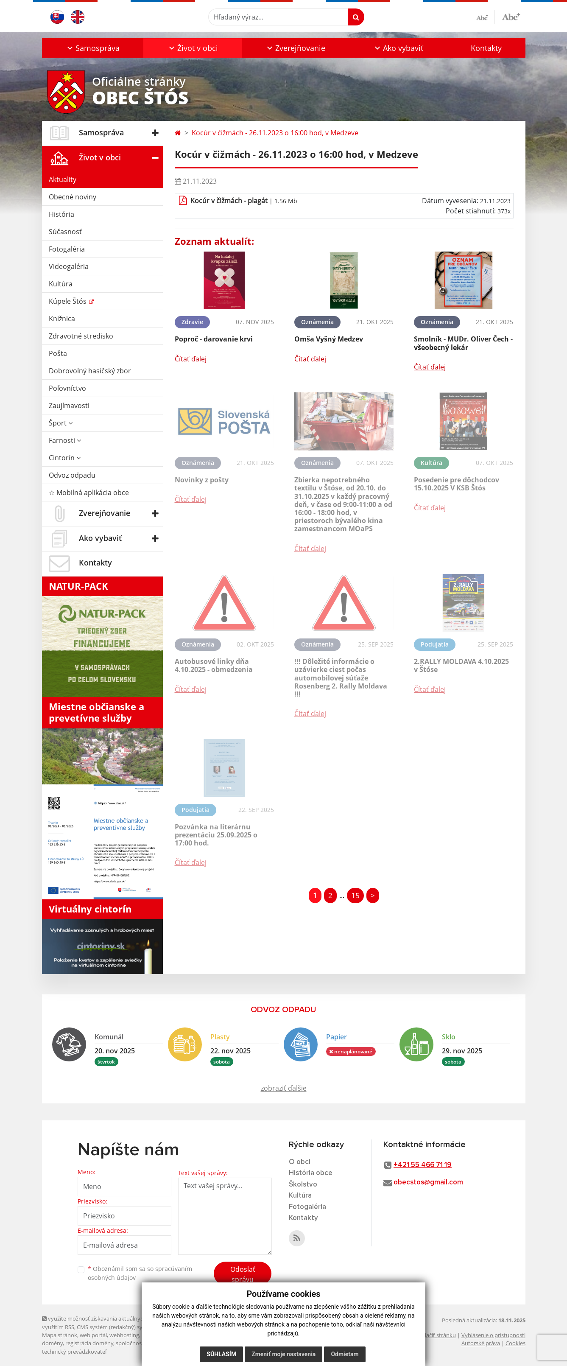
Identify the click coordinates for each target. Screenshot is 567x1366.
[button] (93, 48)
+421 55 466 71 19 (423, 1165)
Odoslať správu (242, 1274)
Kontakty (486, 48)
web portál (93, 1335)
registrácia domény (89, 1343)
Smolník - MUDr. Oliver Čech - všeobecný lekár (463, 343)
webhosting (124, 1335)
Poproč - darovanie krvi (214, 339)
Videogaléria (69, 266)
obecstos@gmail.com (428, 1182)
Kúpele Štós (68, 301)
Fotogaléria (67, 249)
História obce (310, 1173)
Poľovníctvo (67, 388)
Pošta (58, 353)
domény (52, 1343)
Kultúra (61, 283)
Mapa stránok (59, 1335)
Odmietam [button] (344, 1354)
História (61, 214)
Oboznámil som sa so (140, 1273)
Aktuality (62, 179)
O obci (299, 1162)
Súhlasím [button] (221, 1354)
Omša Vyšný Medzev (328, 339)
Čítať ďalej (191, 359)
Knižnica (62, 318)
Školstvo (303, 1184)
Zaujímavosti (69, 405)
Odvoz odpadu (72, 475)
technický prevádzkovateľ (74, 1351)
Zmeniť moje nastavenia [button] (283, 1354)
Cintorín (65, 457)
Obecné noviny (72, 197)
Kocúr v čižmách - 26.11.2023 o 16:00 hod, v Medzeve (275, 132)
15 (355, 895)
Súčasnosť (65, 231)
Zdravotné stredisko (81, 336)
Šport (61, 423)
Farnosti (65, 440)
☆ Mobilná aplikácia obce (89, 492)
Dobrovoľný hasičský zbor (90, 370)
